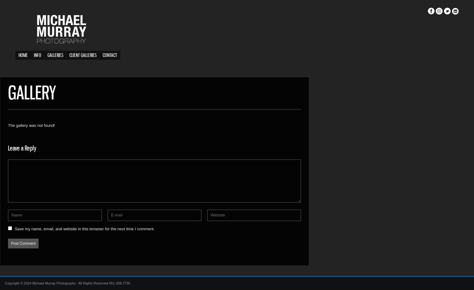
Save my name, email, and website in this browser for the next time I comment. (100, 229)
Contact (110, 55)
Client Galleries (83, 55)
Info (37, 55)
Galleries (55, 55)
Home (23, 55)
